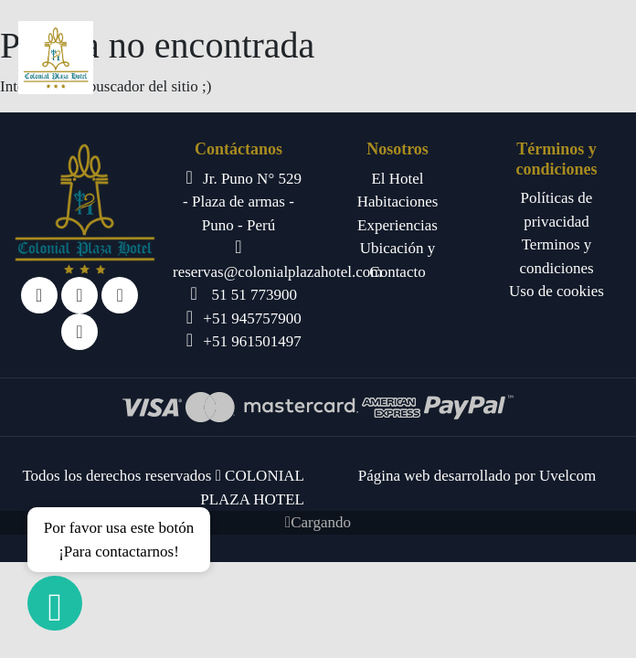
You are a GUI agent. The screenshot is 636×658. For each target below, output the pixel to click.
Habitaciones (398, 201)
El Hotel (397, 178)
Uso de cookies (556, 291)
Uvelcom (567, 475)
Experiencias (397, 225)
